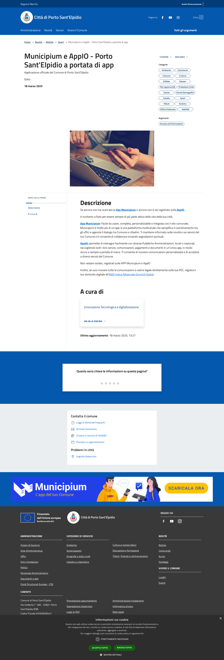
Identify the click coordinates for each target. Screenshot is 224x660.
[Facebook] (156, 17)
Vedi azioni (182, 57)
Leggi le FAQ (73, 612)
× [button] (220, 618)
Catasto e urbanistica (78, 562)
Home (27, 42)
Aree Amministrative (32, 551)
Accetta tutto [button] (100, 647)
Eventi (162, 583)
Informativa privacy (123, 606)
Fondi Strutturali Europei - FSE (37, 584)
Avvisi (162, 556)
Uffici (23, 556)
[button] (112, 654)
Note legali (118, 612)
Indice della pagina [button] (37, 197)
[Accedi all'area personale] (191, 4)
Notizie (49, 42)
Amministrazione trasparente (128, 601)
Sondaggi (163, 562)
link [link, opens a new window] (142, 633)
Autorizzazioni (74, 551)
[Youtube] (164, 17)
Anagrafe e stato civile (78, 556)
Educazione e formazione (126, 550)
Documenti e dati (30, 579)
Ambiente (72, 545)
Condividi (166, 57)
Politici (24, 567)
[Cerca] (199, 17)
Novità (38, 42)
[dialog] (112, 637)
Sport (61, 42)
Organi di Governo (30, 545)
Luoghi (162, 577)
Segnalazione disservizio (79, 606)
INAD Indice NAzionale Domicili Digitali (131, 274)
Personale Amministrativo (34, 573)
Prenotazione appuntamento (82, 601)
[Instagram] (172, 17)
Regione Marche (29, 4)
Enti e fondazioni (29, 562)
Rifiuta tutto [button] (124, 647)
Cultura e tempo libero (124, 545)
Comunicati (165, 551)
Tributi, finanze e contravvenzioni (130, 556)
